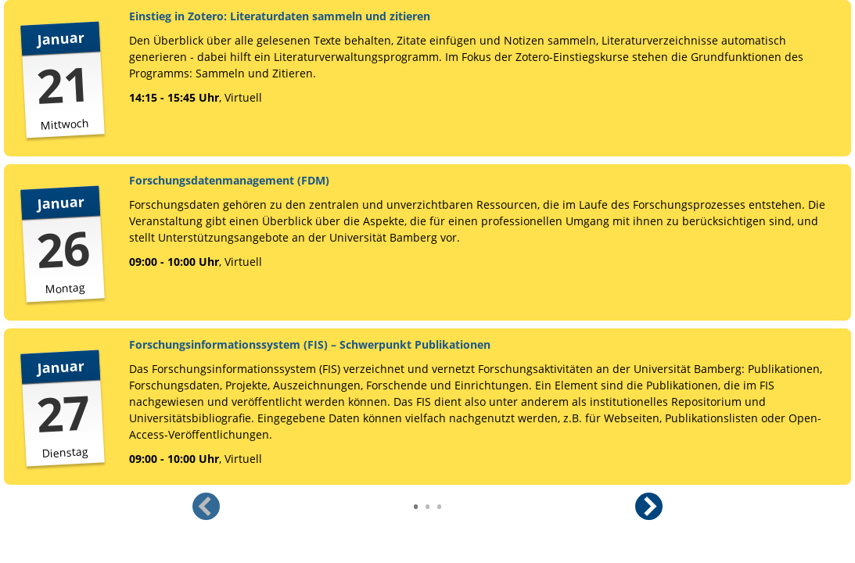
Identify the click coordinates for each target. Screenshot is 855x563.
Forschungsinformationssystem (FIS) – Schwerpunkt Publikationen (309, 344)
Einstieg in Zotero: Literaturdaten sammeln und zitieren (279, 16)
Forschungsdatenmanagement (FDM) (229, 180)
